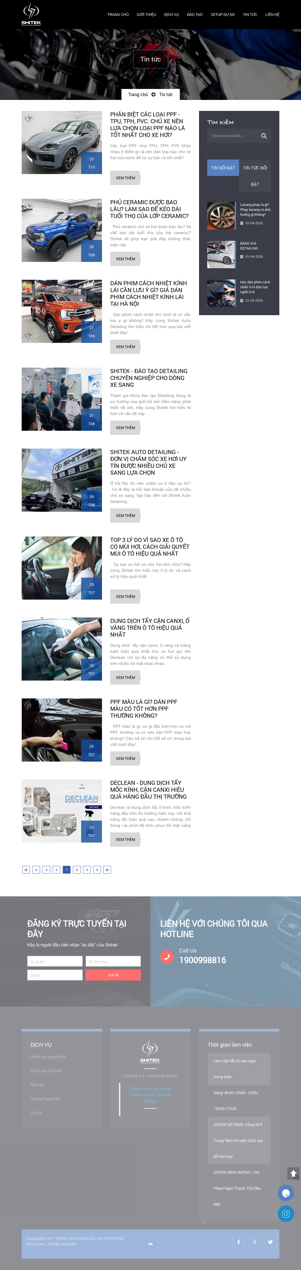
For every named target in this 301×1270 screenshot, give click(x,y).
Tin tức (166, 94)
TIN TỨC (250, 14)
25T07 (91, 750)
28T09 (91, 251)
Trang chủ (138, 94)
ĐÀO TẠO (195, 14)
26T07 (91, 669)
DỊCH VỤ (171, 14)
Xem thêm (125, 177)
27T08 (91, 419)
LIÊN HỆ (272, 14)
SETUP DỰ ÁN (223, 14)
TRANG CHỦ (118, 14)
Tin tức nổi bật (255, 176)
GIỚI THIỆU (146, 14)
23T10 (91, 163)
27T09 (91, 332)
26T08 (91, 500)
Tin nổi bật (223, 167)
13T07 (91, 831)
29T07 (91, 588)
